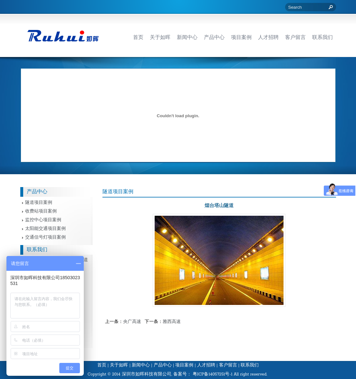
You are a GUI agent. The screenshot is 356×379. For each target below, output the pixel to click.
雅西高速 (172, 321)
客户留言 (228, 365)
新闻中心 (141, 365)
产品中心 (163, 365)
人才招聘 (206, 365)
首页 (101, 365)
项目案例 (184, 365)
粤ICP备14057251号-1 (213, 374)
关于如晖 (119, 365)
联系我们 (250, 365)
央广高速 (132, 321)
